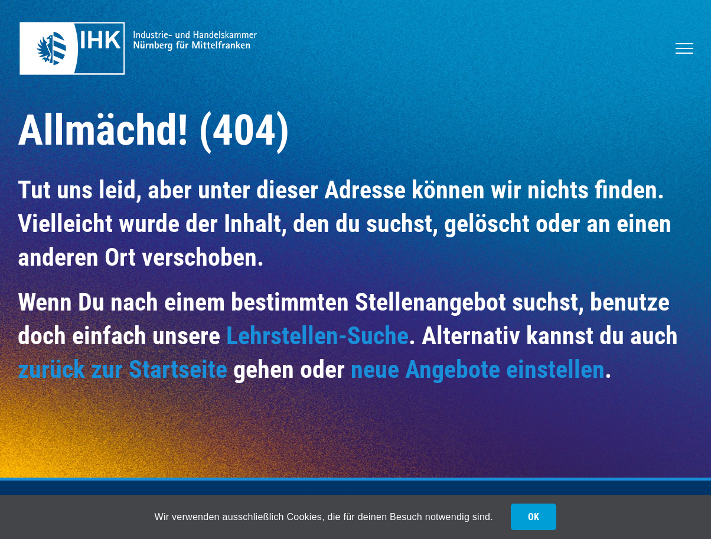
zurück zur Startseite (122, 369)
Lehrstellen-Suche (317, 335)
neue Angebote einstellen (478, 369)
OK (533, 516)
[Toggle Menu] (684, 48)
